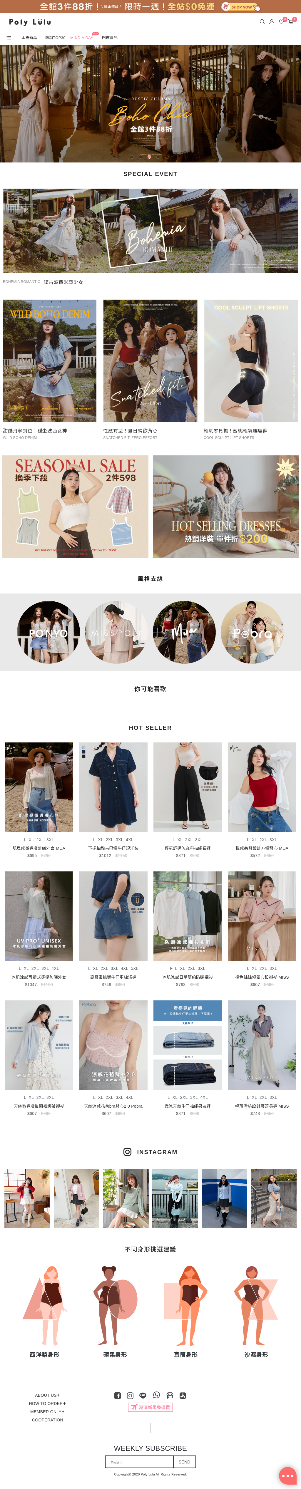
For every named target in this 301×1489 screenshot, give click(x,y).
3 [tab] (150, 158)
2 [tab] (142, 158)
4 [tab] (159, 158)
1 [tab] (133, 158)
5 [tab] (168, 158)
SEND (184, 1460)
